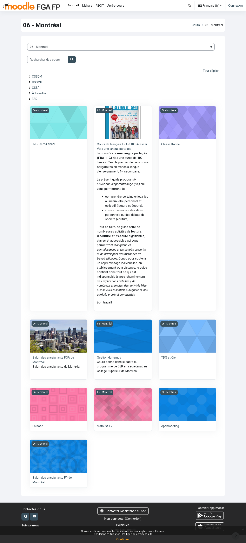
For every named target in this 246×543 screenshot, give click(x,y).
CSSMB (37, 82)
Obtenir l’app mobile (211, 516)
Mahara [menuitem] (87, 5)
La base (38, 434)
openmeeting (170, 434)
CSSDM (37, 76)
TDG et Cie (168, 365)
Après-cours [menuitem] (115, 5)
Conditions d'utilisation (107, 534)
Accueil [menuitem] (73, 5)
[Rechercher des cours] (47, 59)
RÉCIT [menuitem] (100, 5)
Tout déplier (211, 71)
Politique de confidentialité (137, 534)
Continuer (123, 539)
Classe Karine (170, 144)
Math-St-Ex (104, 434)
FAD (34, 98)
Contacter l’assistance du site (123, 519)
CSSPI (36, 87)
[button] (190, 5)
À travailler (39, 93)
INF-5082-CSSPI (44, 144)
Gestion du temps (109, 365)
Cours (195, 25)
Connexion (235, 5)
